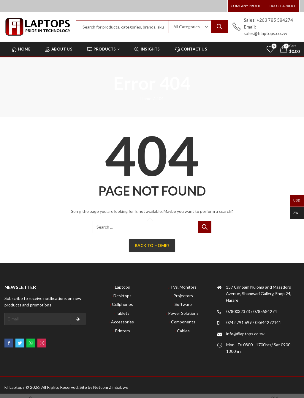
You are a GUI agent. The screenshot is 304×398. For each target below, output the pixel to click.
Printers (122, 330)
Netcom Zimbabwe (110, 387)
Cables (183, 330)
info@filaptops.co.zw (245, 333)
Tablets (122, 313)
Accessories (122, 321)
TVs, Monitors (183, 287)
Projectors (183, 295)
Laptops (122, 287)
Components (183, 321)
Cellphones (122, 304)
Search (219, 26)
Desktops (122, 295)
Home (145, 98)
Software (183, 304)
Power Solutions (183, 313)
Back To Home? (152, 245)
